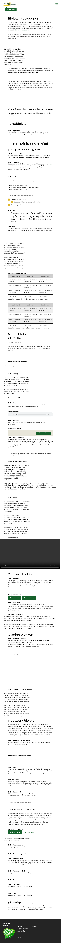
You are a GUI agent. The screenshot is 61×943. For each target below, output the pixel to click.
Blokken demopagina (22, 30)
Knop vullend (14, 598)
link (50, 164)
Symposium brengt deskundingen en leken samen (22, 930)
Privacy (19, 937)
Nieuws (19, 926)
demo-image (13, 433)
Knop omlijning (29, 598)
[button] (25, 758)
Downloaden (43, 433)
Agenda (34, 926)
